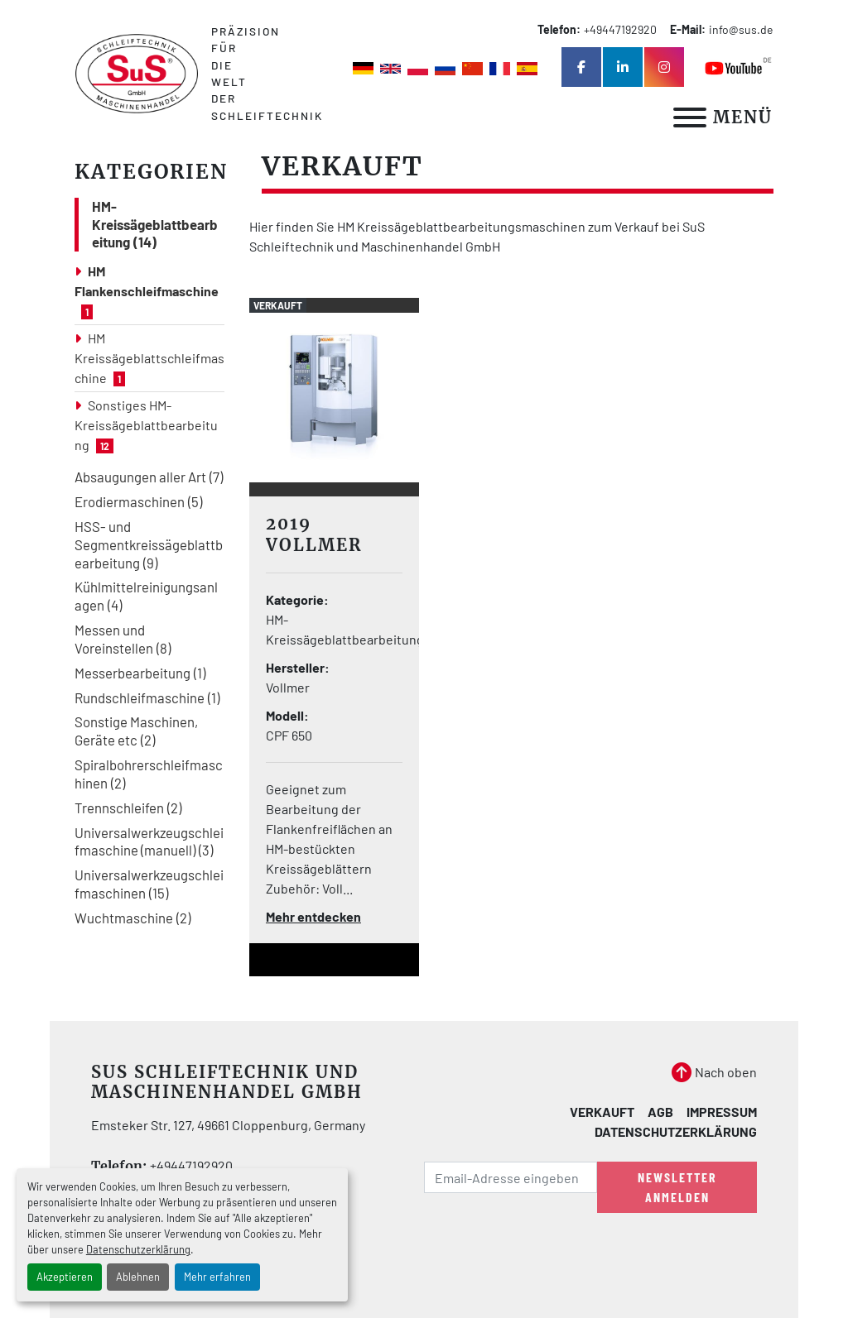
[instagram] (664, 67)
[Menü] (689, 117)
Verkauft (602, 1111)
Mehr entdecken (313, 916)
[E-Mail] (510, 1177)
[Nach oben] (714, 1072)
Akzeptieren (64, 1276)
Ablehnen (138, 1276)
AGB (660, 1111)
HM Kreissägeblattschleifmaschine (149, 358)
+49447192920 (620, 29)
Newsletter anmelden (677, 1187)
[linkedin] (623, 67)
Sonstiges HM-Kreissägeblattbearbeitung (146, 425)
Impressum (722, 1111)
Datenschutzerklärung (138, 1249)
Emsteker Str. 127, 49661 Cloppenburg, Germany (228, 1125)
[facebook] (581, 67)
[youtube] (739, 67)
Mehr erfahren (217, 1276)
